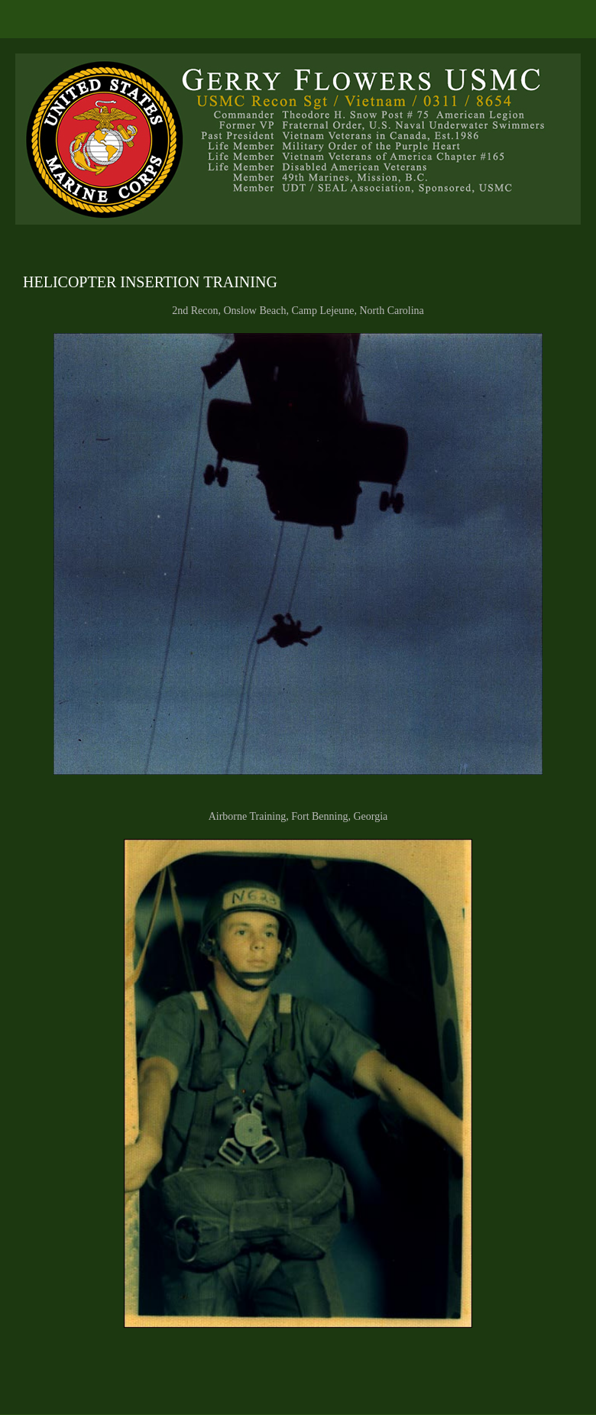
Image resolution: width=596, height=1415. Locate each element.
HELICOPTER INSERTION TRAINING (150, 282)
